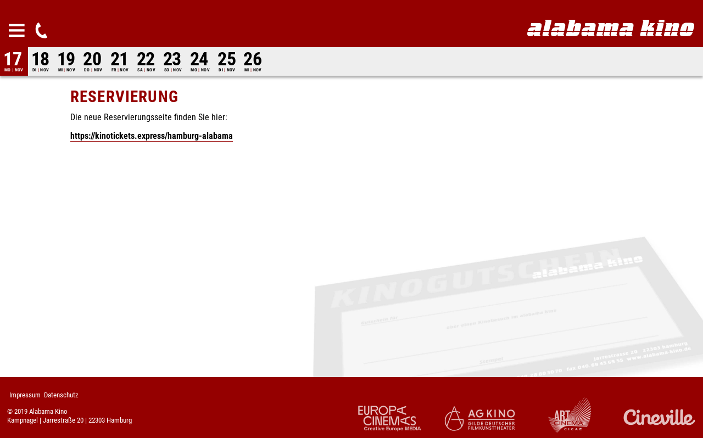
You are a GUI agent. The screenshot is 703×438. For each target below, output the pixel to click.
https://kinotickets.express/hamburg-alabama (151, 136)
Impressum (25, 395)
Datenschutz (61, 395)
